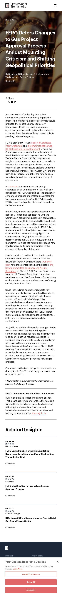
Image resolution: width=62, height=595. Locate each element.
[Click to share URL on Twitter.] (9, 102)
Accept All (31, 590)
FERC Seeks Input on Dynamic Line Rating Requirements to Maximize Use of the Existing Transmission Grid (29, 453)
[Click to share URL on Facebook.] (12, 102)
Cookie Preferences (31, 574)
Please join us (39, 413)
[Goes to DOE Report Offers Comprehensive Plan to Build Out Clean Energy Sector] (10, 527)
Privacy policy (37, 556)
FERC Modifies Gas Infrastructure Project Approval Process (27, 487)
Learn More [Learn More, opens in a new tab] (17, 569)
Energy (8, 24)
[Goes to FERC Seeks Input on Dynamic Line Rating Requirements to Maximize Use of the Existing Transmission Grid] (10, 463)
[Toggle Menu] (55, 5)
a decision (13, 187)
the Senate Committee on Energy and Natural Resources (29, 268)
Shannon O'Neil (16, 74)
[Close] (58, 562)
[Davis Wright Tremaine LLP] (16, 5)
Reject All (31, 582)
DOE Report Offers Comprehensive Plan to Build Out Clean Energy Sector (30, 519)
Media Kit (9, 556)
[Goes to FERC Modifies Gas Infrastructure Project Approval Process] (10, 495)
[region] (31, 576)
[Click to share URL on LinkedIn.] (15, 102)
